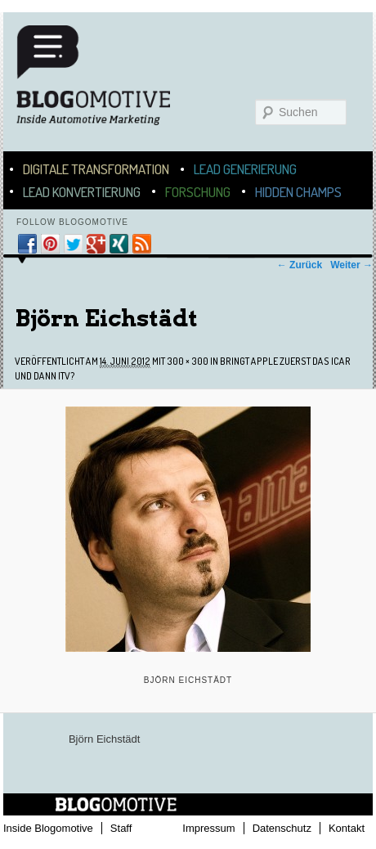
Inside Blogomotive (48, 828)
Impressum (208, 828)
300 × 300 (187, 361)
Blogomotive (103, 83)
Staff (121, 828)
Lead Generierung (245, 168)
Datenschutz (282, 828)
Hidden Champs (298, 191)
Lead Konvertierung (82, 191)
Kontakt (347, 828)
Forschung (198, 191)
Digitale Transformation (96, 168)
